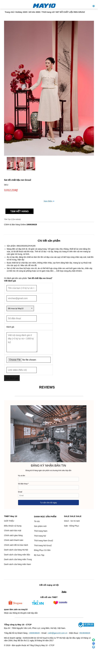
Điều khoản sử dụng (12, 526)
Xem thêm (48, 201)
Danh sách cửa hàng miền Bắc (17, 555)
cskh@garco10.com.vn (57, 633)
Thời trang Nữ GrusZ (43, 545)
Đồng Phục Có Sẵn (42, 550)
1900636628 (31, 224)
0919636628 (84, 633)
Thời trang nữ (48, 12)
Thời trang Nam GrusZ (43, 540)
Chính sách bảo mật (12, 530)
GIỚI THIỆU (9, 521)
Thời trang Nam (40, 531)
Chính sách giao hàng (13, 535)
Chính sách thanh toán (13, 540)
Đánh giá (10, 327)
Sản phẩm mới (40, 526)
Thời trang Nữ (40, 536)
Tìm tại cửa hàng (12, 219)
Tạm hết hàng (19, 211)
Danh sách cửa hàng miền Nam (17, 564)
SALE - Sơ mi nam (72, 521)
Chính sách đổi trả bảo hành (16, 545)
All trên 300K (34, 12)
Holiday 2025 (21, 12)
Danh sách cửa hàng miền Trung (18, 559)
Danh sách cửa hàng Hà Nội (16, 550)
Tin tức (37, 521)
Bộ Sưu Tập (39, 555)
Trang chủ (9, 12)
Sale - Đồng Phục (71, 526)
